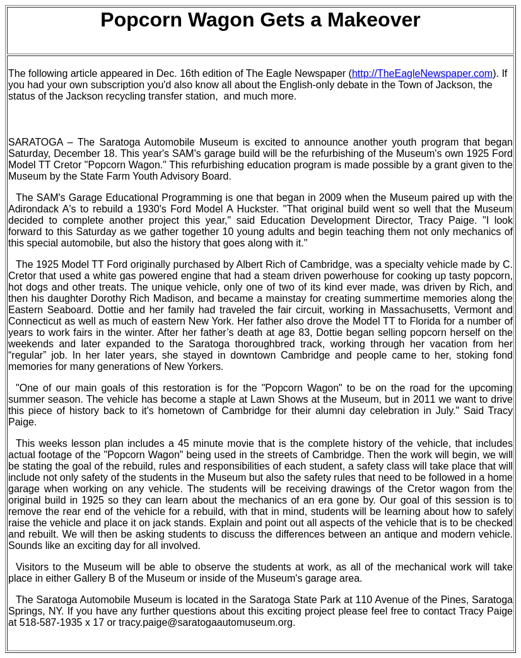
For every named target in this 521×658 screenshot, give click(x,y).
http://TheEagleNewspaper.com (422, 73)
